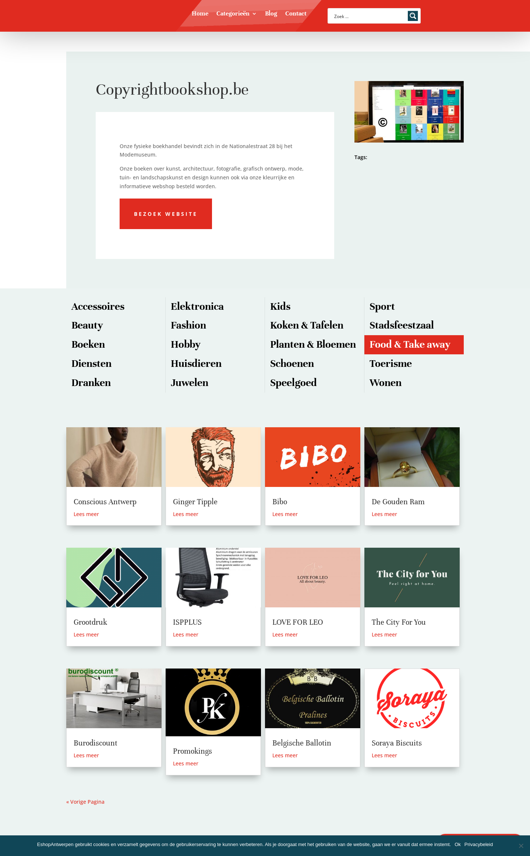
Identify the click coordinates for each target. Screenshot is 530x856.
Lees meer (86, 514)
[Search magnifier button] (413, 16)
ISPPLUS (187, 622)
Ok (458, 844)
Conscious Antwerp (105, 501)
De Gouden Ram (398, 501)
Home (200, 14)
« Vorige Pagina (85, 801)
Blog (271, 14)
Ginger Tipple (195, 501)
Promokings (192, 751)
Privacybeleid (478, 844)
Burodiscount (95, 743)
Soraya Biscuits (397, 743)
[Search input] (369, 15)
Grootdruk (90, 622)
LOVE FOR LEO (297, 622)
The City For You (399, 622)
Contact (296, 14)
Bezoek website (166, 213)
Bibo (279, 501)
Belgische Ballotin (301, 743)
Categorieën (233, 14)
